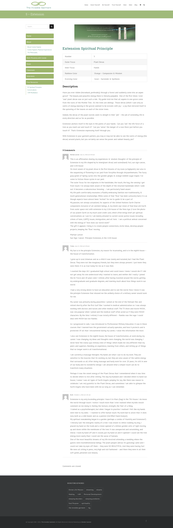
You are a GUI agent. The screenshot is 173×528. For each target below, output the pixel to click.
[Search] (52, 26)
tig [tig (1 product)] (89, 508)
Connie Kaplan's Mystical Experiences (39, 50)
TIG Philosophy (32, 52)
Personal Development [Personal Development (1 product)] (93, 494)
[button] (144, 4)
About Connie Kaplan (34, 47)
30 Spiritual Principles (34, 87)
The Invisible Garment (48, 522)
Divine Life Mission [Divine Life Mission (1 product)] (76, 490)
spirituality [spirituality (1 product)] (86, 503)
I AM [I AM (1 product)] (79, 494)
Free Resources (32, 82)
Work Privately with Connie (36, 58)
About (29, 42)
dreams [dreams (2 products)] (99, 490)
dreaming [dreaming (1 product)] (89, 490)
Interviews (31, 76)
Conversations (32, 90)
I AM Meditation (32, 93)
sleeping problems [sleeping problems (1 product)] (92, 499)
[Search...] (38, 26)
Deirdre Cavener (86, 522)
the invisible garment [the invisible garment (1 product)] (77, 508)
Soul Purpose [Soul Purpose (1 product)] (74, 503)
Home (29, 36)
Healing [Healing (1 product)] (71, 494)
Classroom (31, 70)
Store (29, 64)
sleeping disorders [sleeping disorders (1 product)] (75, 499)
